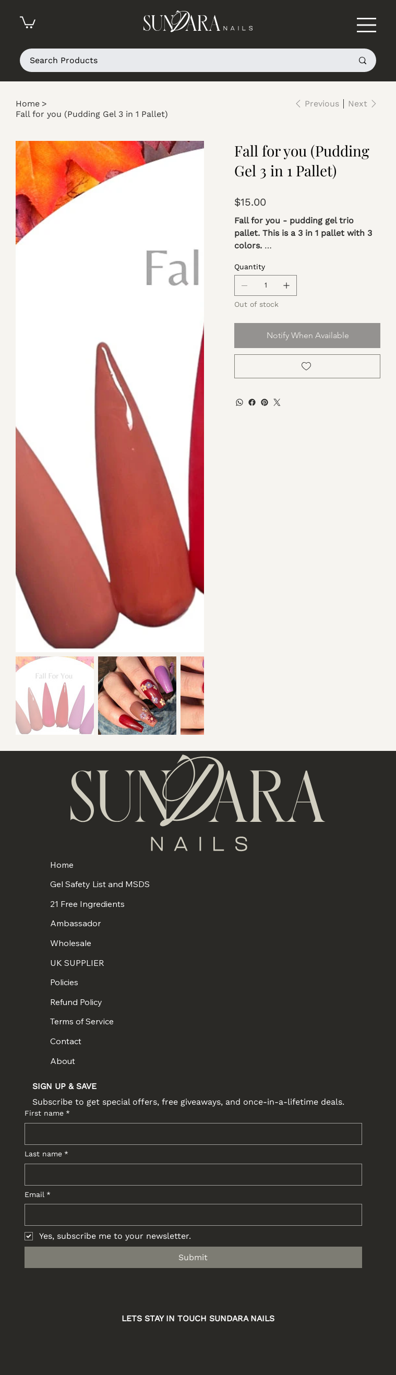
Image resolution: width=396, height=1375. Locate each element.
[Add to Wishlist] (307, 366)
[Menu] (366, 24)
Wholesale (70, 943)
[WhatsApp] (239, 402)
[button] (27, 21)
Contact (65, 1041)
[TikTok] (237, 1342)
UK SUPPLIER (77, 963)
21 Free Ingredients (87, 904)
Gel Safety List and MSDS (100, 884)
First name (47, 1113)
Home (62, 864)
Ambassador (75, 923)
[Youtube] (211, 1342)
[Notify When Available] (307, 335)
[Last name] (190, 1174)
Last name (46, 1154)
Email (38, 1195)
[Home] (28, 103)
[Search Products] (183, 60)
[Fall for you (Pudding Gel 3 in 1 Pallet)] (92, 114)
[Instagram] (159, 1342)
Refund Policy (76, 1002)
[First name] (190, 1133)
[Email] (190, 1214)
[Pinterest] (264, 402)
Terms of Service (82, 1021)
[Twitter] (277, 402)
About (62, 1061)
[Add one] (286, 285)
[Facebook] (252, 402)
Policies (64, 982)
